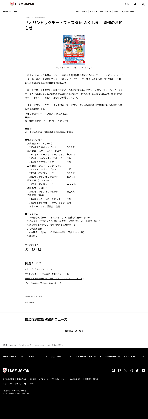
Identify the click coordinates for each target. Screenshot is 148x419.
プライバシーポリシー (59, 379)
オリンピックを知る (110, 356)
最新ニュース (81, 11)
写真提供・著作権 (91, 379)
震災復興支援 (29, 302)
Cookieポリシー (76, 379)
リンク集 (32, 379)
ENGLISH (30, 383)
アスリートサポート (85, 356)
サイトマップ (43, 379)
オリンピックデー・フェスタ (37, 269)
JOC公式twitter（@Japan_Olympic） (42, 283)
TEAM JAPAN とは (13, 356)
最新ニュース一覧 (73, 330)
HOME (5, 345)
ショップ (18, 383)
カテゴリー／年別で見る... (125, 11)
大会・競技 (61, 356)
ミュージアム (7, 383)
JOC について (134, 356)
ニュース (13, 345)
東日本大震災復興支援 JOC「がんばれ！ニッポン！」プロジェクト (53, 278)
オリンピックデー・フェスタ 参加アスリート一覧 (47, 273)
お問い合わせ (22, 379)
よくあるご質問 (8, 379)
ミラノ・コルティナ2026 (100, 11)
